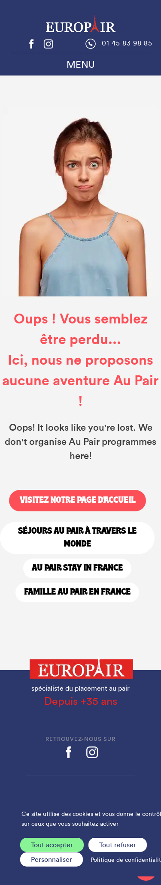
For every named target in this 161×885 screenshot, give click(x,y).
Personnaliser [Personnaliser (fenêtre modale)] (51, 859)
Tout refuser (117, 844)
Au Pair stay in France (77, 568)
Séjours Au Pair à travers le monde (77, 538)
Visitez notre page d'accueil (77, 500)
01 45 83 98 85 (127, 43)
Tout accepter (52, 844)
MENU (81, 64)
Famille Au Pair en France (77, 592)
